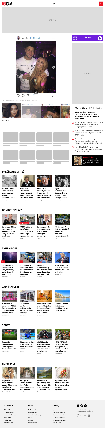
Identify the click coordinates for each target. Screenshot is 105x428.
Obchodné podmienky (34, 415)
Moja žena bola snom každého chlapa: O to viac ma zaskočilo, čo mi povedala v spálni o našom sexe (9, 385)
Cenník (30, 417)
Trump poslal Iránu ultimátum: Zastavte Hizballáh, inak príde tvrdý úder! (62, 268)
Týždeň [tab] (99, 108)
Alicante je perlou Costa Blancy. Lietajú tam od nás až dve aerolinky (61, 307)
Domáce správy (12, 210)
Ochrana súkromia (9, 412)
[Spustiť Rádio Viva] (87, 37)
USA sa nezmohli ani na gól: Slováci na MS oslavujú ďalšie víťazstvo (27, 345)
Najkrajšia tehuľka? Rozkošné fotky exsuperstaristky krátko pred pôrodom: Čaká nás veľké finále (9, 193)
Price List (30, 420)
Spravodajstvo (56, 410)
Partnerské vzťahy (6, 392)
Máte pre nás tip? (57, 423)
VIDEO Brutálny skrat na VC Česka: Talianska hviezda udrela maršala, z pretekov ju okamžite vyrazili (43, 346)
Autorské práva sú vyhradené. (85, 411)
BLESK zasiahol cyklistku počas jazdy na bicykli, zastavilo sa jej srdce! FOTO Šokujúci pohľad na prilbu (9, 269)
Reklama (31, 406)
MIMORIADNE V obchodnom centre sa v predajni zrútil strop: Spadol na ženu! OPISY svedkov (26, 269)
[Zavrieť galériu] (101, 4)
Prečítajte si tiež (13, 171)
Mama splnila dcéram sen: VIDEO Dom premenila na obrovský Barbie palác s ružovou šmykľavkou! (9, 308)
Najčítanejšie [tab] (80, 108)
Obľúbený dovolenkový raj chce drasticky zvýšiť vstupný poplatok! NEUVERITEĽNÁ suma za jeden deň (44, 269)
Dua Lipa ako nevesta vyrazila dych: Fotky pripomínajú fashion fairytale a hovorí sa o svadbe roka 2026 (27, 385)
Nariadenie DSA (8, 423)
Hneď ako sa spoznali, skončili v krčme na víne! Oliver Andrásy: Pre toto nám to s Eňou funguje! (44, 193)
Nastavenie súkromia (10, 415)
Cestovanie (40, 392)
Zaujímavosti (10, 286)
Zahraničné (9, 248)
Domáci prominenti (7, 200)
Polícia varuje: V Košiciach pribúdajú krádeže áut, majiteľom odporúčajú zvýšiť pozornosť (62, 231)
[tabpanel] (87, 131)
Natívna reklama (32, 423)
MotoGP (39, 353)
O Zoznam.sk (8, 406)
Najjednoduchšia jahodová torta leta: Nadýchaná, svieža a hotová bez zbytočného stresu (62, 385)
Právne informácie (9, 410)
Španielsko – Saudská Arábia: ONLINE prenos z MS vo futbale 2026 (9, 345)
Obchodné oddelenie (58, 415)
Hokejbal (22, 351)
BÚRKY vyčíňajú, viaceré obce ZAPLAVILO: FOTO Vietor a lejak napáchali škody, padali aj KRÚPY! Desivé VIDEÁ (26, 231)
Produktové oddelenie (58, 412)
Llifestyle (8, 363)
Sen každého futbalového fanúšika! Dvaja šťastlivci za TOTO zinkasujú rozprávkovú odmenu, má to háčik (26, 308)
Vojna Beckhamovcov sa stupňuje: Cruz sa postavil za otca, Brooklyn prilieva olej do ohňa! (61, 193)
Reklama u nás (32, 410)
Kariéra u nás (7, 417)
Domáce (4, 238)
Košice (56, 238)
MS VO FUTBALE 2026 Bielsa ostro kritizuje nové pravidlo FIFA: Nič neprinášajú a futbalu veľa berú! (61, 346)
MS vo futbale (5, 351)
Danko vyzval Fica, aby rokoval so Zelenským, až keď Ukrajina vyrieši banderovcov (8, 231)
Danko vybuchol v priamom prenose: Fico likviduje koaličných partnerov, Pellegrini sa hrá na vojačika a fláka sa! (44, 231)
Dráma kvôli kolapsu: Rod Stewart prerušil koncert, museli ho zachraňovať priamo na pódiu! (27, 193)
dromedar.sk (58, 313)
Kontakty (55, 406)
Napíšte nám (7, 420)
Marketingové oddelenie (59, 420)
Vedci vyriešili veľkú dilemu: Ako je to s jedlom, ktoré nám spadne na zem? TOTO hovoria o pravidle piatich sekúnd (44, 308)
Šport (6, 325)
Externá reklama (32, 412)
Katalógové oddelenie (58, 417)
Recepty (57, 392)
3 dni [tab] (91, 108)
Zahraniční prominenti (25, 200)
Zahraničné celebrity (25, 392)
